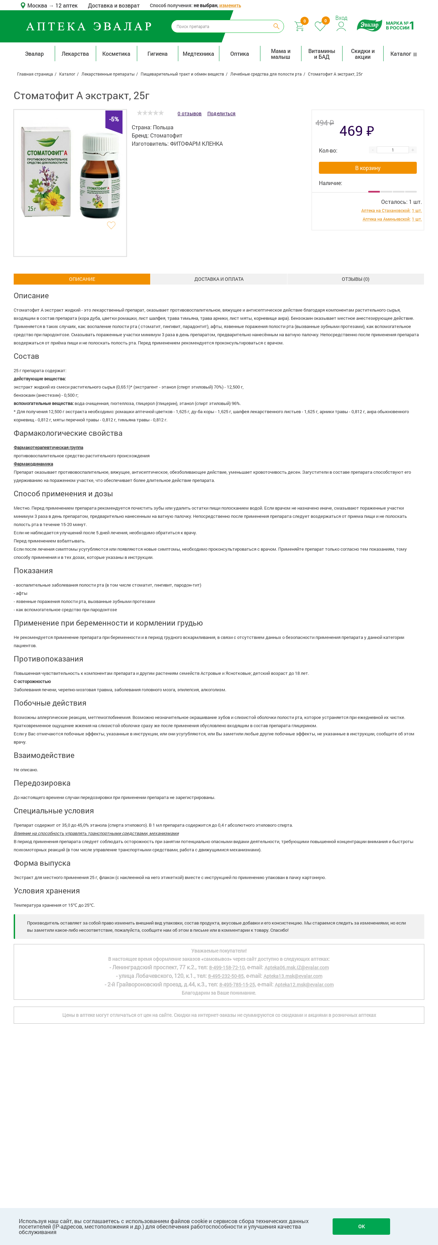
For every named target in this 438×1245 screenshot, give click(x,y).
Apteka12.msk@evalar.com (304, 984)
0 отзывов (190, 113)
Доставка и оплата (219, 279)
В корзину (368, 167)
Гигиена (157, 53)
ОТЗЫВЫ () (356, 279)
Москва (38, 5)
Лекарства (75, 53)
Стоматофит (166, 135)
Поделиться (221, 113)
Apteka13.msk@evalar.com (292, 976)
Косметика (116, 53)
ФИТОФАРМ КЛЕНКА (196, 143)
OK (361, 1226)
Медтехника (198, 53)
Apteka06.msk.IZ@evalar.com (297, 967)
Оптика (239, 53)
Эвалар (34, 53)
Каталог (403, 53)
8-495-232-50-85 (226, 976)
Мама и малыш (281, 53)
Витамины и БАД (321, 53)
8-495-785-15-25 (237, 984)
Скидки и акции (363, 53)
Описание (82, 279)
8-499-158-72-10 (227, 967)
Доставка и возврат (114, 5)
